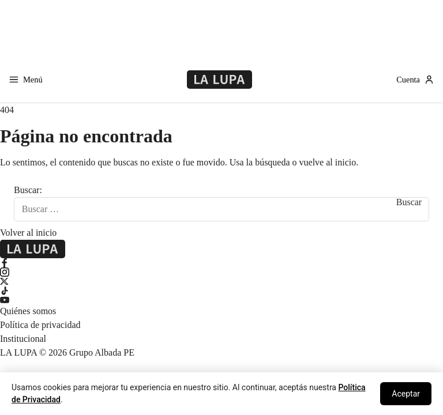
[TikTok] (221, 290)
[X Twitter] (221, 281)
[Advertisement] (221, 26)
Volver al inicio (28, 232)
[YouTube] (221, 299)
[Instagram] (221, 272)
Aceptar (406, 393)
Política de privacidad (40, 325)
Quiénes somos (28, 311)
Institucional (23, 339)
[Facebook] (221, 262)
